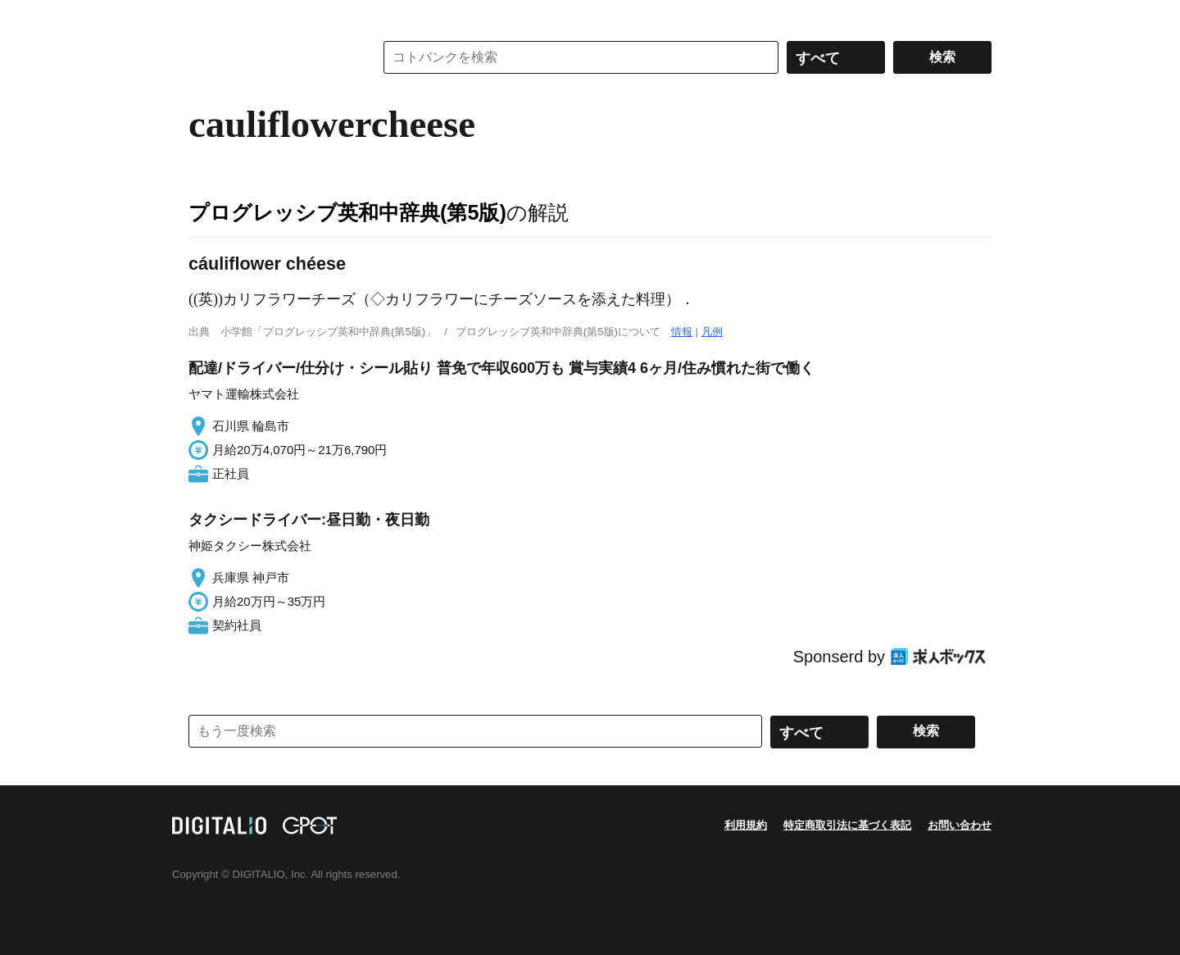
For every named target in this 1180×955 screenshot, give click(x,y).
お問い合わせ (960, 825)
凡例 (712, 331)
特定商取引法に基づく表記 (847, 825)
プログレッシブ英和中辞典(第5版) (347, 212)
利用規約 (745, 825)
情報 (681, 331)
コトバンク (269, 57)
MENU (204, 16)
